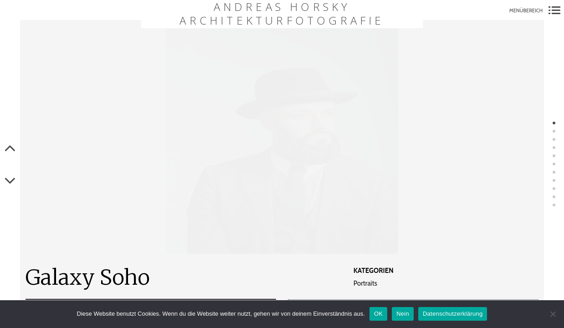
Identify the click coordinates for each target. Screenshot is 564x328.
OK (378, 313)
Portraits (365, 283)
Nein (402, 313)
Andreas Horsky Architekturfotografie (281, 14)
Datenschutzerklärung (452, 313)
